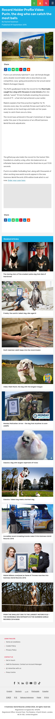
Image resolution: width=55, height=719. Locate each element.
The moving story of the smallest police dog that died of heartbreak (24, 275)
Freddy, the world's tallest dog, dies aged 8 (19, 313)
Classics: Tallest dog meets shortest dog (18, 499)
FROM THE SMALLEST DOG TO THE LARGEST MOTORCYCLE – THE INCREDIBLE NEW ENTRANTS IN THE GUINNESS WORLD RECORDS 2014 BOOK (26, 617)
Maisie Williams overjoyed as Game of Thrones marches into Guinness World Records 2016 (25, 577)
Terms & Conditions (13, 642)
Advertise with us (14, 668)
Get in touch (10, 660)
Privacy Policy (11, 650)
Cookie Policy (11, 646)
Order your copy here (16, 180)
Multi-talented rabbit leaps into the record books (22, 350)
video (27, 140)
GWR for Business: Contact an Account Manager (24, 664)
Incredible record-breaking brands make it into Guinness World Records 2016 (27, 537)
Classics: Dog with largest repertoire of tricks (20, 463)
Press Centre (11, 672)
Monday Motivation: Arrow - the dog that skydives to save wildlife (25, 425)
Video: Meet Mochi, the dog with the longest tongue (22, 387)
